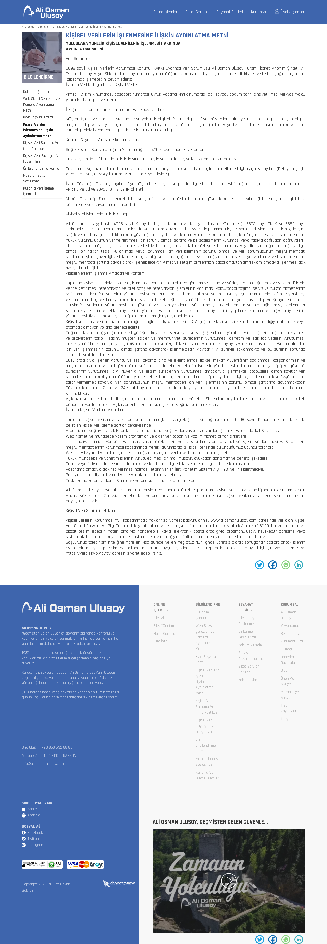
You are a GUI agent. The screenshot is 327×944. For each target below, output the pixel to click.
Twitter (33, 838)
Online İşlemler (165, 12)
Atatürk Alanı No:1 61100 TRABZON (49, 755)
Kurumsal (259, 12)
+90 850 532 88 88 (56, 747)
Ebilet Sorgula (196, 12)
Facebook (35, 832)
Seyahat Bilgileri (229, 12)
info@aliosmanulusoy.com (43, 764)
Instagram (36, 845)
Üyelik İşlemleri (290, 12)
